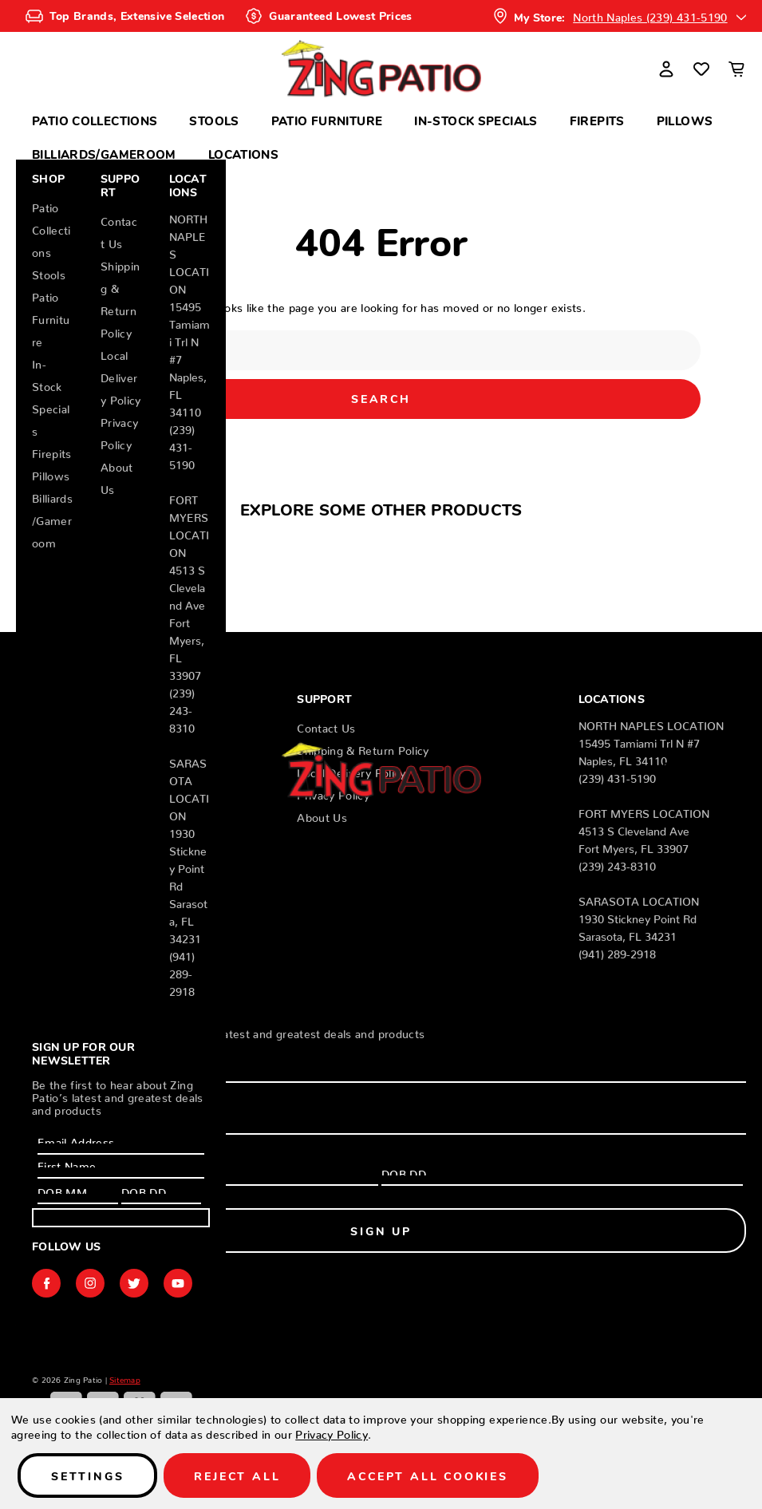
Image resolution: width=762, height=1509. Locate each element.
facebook (46, 1283)
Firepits (597, 120)
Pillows (685, 120)
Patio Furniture (327, 120)
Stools (214, 120)
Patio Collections (94, 120)
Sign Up (121, 1217)
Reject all (237, 1475)
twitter (134, 1283)
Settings (87, 1475)
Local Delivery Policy (121, 375)
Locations (243, 153)
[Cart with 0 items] (736, 68)
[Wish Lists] (701, 68)
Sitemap (124, 1378)
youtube (178, 1283)
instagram (90, 1283)
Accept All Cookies (427, 1475)
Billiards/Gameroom (104, 153)
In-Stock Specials (475, 120)
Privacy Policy (331, 1432)
